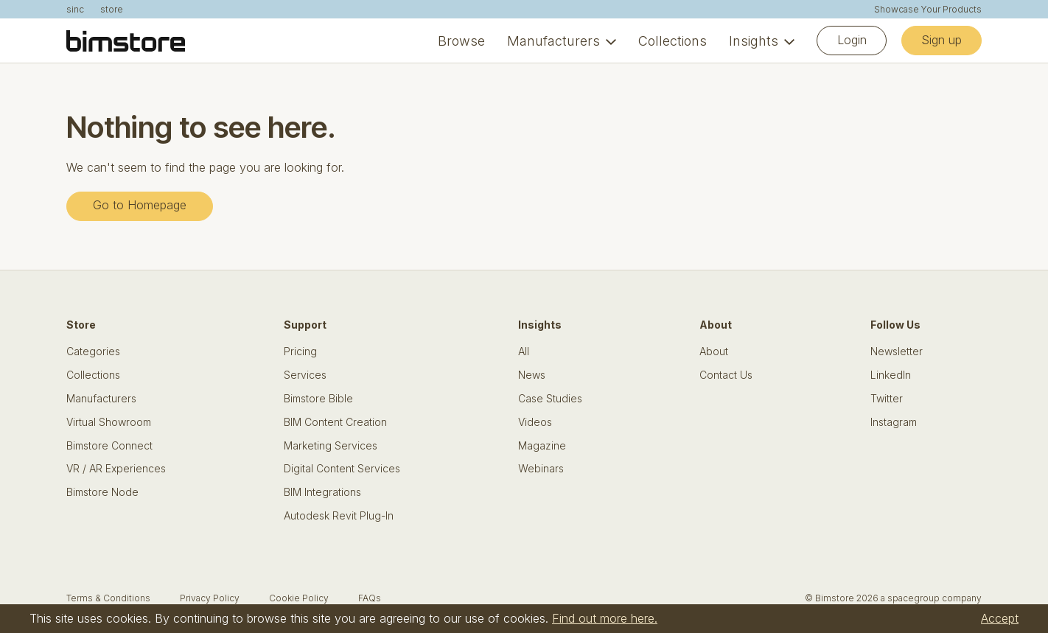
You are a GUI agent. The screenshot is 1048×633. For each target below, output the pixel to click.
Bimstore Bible (318, 399)
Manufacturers (553, 41)
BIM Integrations (322, 492)
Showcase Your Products (928, 9)
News (531, 375)
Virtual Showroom (108, 422)
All (523, 351)
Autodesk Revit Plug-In (339, 516)
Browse (461, 41)
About (713, 351)
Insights (753, 41)
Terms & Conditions (108, 598)
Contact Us (725, 375)
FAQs (369, 598)
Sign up (941, 39)
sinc (75, 9)
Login (852, 39)
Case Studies (550, 399)
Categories (93, 351)
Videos (535, 422)
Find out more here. (604, 618)
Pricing (300, 351)
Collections (672, 41)
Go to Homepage (139, 204)
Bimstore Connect (109, 446)
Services (305, 375)
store (111, 9)
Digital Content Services (342, 469)
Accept (1000, 618)
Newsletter (896, 351)
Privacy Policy (210, 598)
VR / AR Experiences (116, 469)
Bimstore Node (102, 492)
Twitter (886, 399)
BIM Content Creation (335, 422)
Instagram (893, 422)
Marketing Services (330, 446)
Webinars (541, 469)
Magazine (542, 446)
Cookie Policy (299, 598)
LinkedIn (890, 375)
